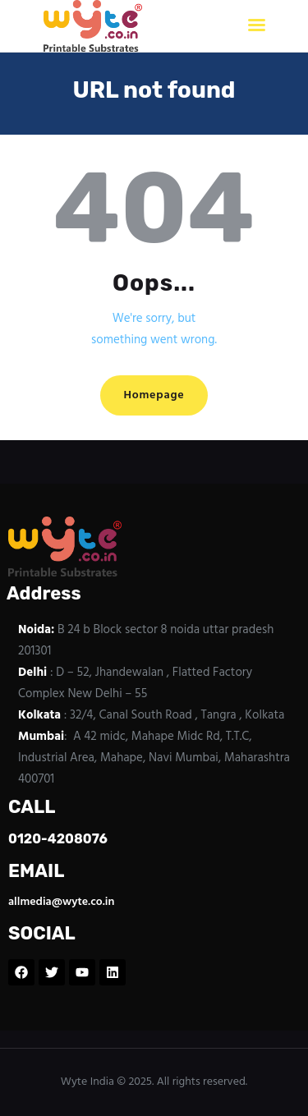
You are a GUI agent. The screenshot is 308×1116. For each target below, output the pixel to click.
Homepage (153, 395)
